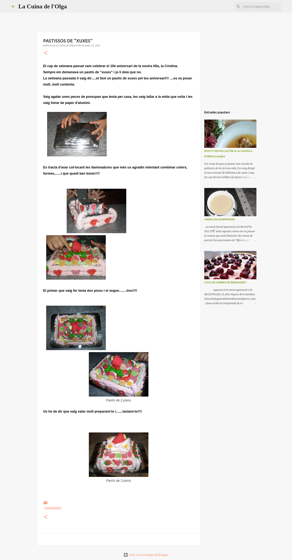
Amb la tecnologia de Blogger (146, 554)
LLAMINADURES (53, 508)
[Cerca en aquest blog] (261, 6)
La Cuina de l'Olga (42, 6)
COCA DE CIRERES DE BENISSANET (225, 282)
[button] (45, 53)
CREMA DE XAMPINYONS (219, 219)
